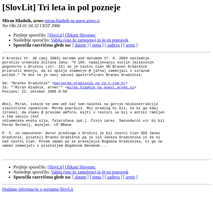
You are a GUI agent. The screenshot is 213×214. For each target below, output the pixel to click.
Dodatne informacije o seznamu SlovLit (37, 209)
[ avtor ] (130, 45)
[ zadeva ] (113, 45)
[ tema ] (97, 45)
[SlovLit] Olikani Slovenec (72, 35)
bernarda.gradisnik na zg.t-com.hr (89, 88)
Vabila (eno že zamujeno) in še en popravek (89, 40)
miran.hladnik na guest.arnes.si (72, 20)
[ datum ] (80, 45)
